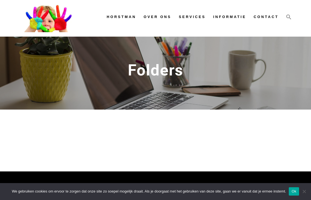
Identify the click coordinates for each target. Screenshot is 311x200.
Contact (266, 17)
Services (192, 17)
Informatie (229, 17)
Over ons (157, 17)
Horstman (121, 17)
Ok (294, 191)
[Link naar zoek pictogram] (289, 18)
